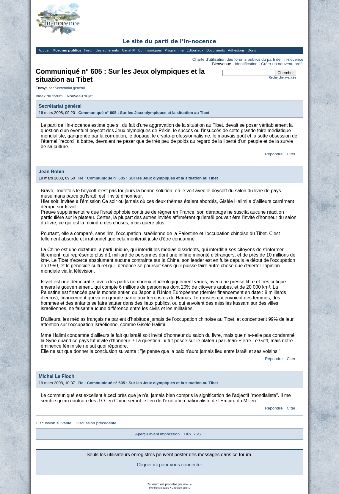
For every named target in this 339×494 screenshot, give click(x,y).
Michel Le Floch (56, 376)
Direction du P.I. (181, 487)
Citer (291, 154)
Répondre (274, 154)
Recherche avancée (282, 77)
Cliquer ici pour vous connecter (169, 464)
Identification (246, 64)
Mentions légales (159, 487)
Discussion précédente (96, 423)
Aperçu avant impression (157, 434)
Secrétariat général (70, 88)
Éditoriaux (195, 50)
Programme (174, 50)
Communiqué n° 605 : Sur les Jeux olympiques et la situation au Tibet (143, 112)
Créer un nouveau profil (282, 64)
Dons (252, 50)
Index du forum (49, 96)
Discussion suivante (53, 423)
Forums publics (67, 50)
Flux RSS (192, 434)
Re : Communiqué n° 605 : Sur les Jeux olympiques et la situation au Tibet (148, 178)
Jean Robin (51, 171)
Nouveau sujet (79, 96)
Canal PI (128, 50)
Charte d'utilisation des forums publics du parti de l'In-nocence (247, 59)
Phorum (187, 484)
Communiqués (150, 50)
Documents (215, 50)
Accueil (44, 50)
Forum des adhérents (101, 50)
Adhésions (236, 50)
